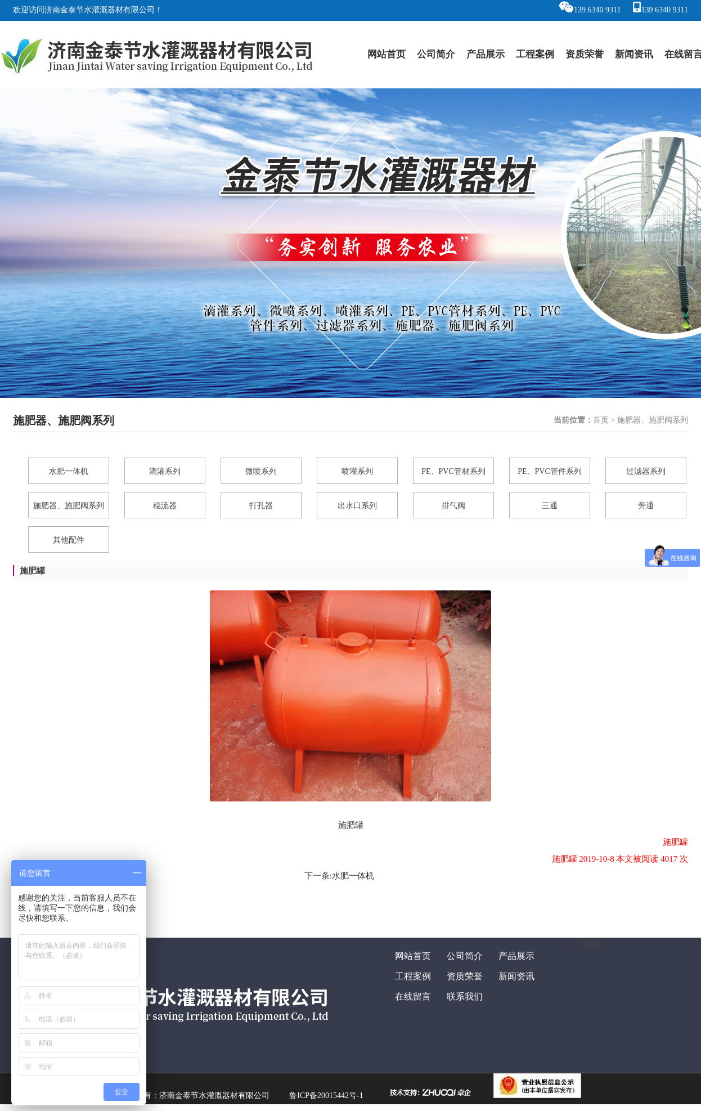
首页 (601, 420)
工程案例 (535, 54)
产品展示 (485, 54)
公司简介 (436, 54)
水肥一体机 (353, 875)
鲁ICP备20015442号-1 (326, 1095)
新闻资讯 (634, 54)
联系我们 (465, 996)
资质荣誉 (584, 54)
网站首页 (386, 54)
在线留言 (413, 996)
